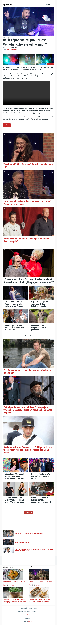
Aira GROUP (30, 621)
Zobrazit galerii (51, 63)
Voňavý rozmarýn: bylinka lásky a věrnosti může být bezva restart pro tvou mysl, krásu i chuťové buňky (14, 601)
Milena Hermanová (12, 49)
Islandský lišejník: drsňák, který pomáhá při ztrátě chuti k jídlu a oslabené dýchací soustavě (40, 601)
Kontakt (28, 614)
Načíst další (28, 512)
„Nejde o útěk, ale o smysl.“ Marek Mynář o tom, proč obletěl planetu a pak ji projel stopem (41, 582)
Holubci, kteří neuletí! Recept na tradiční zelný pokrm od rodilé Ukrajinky (14, 582)
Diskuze (7, 125)
